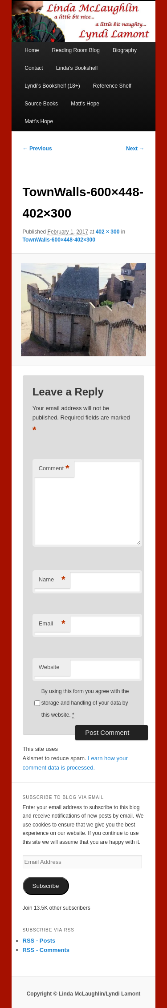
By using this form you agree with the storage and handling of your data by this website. (85, 703)
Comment (54, 468)
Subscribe (46, 886)
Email (52, 623)
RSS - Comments (46, 950)
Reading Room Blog (75, 50)
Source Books (41, 104)
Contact (33, 68)
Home (31, 50)
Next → (135, 148)
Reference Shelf (112, 86)
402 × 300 (108, 232)
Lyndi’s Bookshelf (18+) (52, 86)
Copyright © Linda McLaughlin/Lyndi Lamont (84, 994)
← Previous (37, 148)
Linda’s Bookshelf (77, 68)
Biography (125, 50)
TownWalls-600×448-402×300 (59, 240)
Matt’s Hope (85, 104)
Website (49, 667)
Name (52, 579)
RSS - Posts (39, 940)
